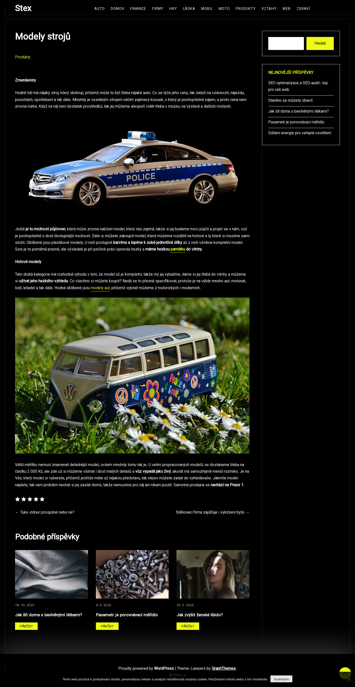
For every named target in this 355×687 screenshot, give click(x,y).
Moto (224, 9)
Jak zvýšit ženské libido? (200, 615)
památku (177, 250)
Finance (138, 9)
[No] (348, 679)
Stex (23, 9)
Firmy (157, 9)
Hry (173, 9)
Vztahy (269, 9)
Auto (99, 9)
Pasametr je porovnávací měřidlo (127, 615)
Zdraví (303, 9)
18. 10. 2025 (24, 605)
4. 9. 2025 (103, 605)
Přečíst (26, 626)
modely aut (100, 288)
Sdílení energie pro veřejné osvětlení (299, 133)
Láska (189, 9)
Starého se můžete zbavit (290, 101)
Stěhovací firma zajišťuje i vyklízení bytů (210, 513)
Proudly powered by (146, 669)
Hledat (320, 43)
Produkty (246, 9)
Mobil (207, 9)
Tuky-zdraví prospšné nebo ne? (47, 513)
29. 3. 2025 (185, 605)
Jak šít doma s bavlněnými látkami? (48, 615)
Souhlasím (281, 679)
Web (287, 9)
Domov (117, 9)
